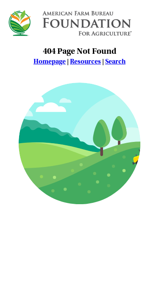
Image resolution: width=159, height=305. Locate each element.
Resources (85, 61)
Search (115, 61)
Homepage (49, 61)
